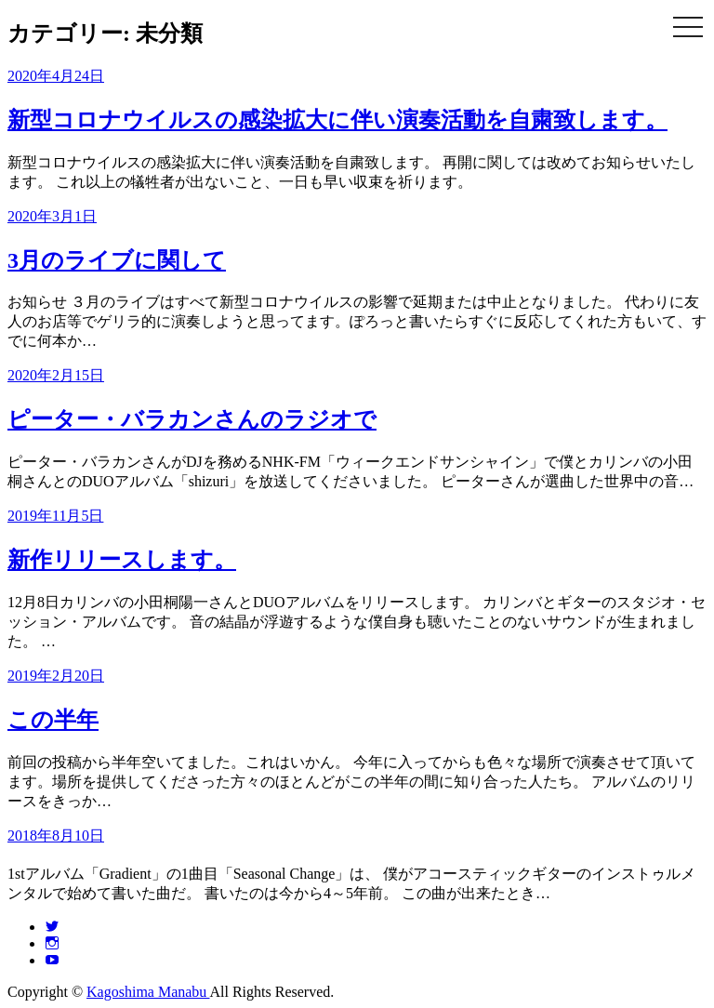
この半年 (53, 720)
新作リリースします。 (121, 560)
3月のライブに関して (116, 260)
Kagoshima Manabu (147, 992)
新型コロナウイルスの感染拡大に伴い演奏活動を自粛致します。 (337, 120)
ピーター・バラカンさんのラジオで (192, 419)
